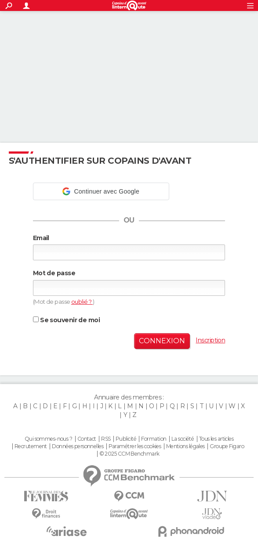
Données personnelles (77, 446)
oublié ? (82, 301)
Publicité (126, 439)
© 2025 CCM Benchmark (129, 454)
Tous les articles (216, 439)
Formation (153, 439)
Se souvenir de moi (66, 320)
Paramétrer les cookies (135, 446)
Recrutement (31, 446)
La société (182, 439)
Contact (86, 439)
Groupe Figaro (227, 446)
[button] (101, 191)
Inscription (210, 340)
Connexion (162, 341)
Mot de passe (54, 273)
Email (41, 238)
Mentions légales (185, 446)
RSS (105, 439)
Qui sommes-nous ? (48, 439)
